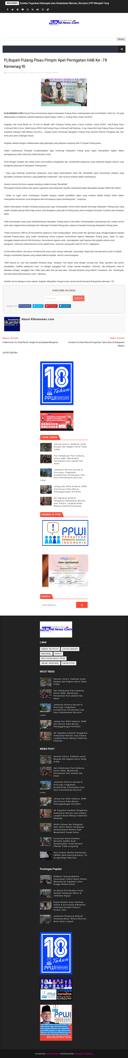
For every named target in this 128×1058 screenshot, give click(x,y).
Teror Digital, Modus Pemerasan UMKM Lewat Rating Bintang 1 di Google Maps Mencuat (70, 855)
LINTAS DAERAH (52, 73)
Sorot (58, 654)
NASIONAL (46, 654)
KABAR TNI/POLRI (50, 649)
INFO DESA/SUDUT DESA (53, 658)
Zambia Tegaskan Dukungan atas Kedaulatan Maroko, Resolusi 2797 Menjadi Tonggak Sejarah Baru (73, 3)
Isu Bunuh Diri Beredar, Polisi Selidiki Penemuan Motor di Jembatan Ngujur (68, 893)
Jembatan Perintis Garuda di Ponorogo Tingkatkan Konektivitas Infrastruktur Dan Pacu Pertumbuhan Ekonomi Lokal (62, 475)
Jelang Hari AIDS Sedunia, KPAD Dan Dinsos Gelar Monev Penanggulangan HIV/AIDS (70, 489)
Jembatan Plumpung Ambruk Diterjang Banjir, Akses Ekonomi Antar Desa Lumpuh (70, 918)
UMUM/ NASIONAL (50, 663)
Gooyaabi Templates (83, 1054)
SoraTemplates (53, 1054)
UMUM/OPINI (68, 663)
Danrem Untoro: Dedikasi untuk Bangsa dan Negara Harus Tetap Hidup (70, 446)
